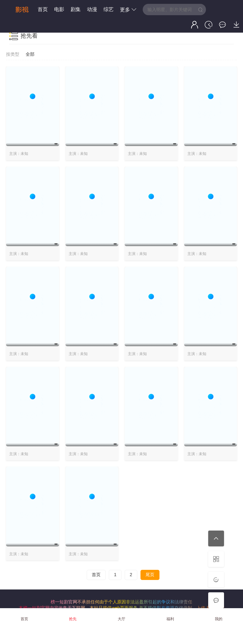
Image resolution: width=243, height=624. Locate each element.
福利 (170, 619)
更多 (128, 9)
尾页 (150, 574)
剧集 (76, 9)
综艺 (108, 9)
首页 (43, 9)
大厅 (121, 619)
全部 (30, 54)
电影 (59, 9)
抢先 (73, 619)
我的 (218, 619)
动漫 (92, 9)
